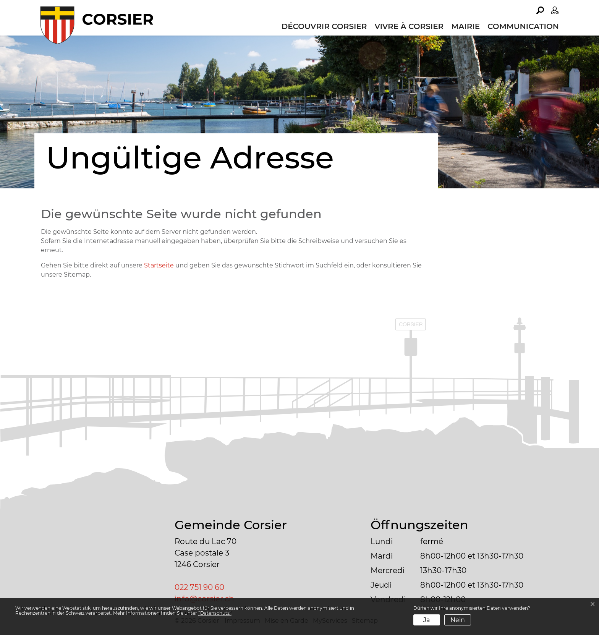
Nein (457, 620)
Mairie (465, 26)
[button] (540, 10)
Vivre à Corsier (409, 26)
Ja (426, 620)
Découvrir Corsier (324, 26)
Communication (523, 26)
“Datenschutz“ (215, 613)
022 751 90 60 (199, 587)
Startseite (159, 265)
